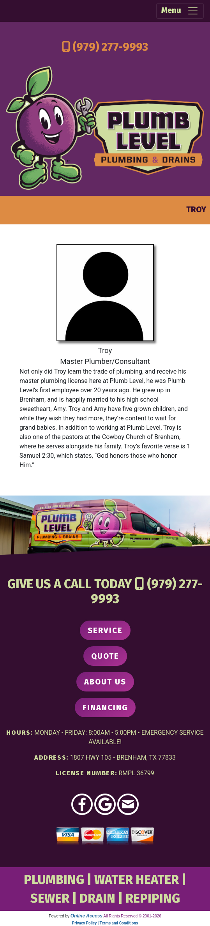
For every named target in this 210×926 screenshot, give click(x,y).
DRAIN (97, 898)
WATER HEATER (136, 879)
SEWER (49, 898)
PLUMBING (54, 879)
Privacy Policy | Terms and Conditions (105, 923)
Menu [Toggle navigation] (180, 11)
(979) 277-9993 (110, 47)
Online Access (86, 916)
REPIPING (152, 898)
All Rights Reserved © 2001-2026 (132, 916)
